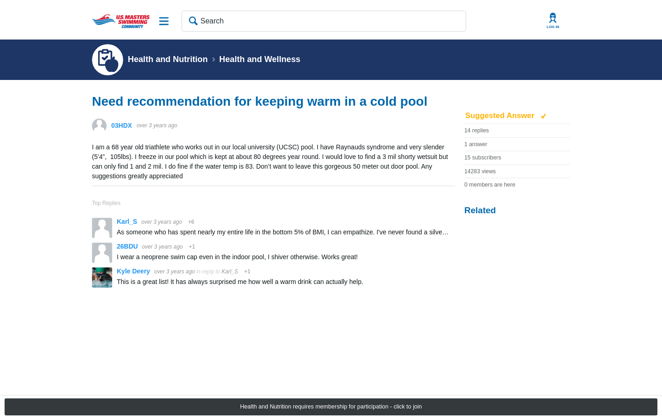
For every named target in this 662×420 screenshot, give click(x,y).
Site (164, 21)
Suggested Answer (500, 115)
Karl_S (128, 221)
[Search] (324, 21)
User (553, 20)
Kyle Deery (134, 271)
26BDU (128, 246)
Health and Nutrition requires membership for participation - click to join (331, 406)
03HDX (121, 125)
